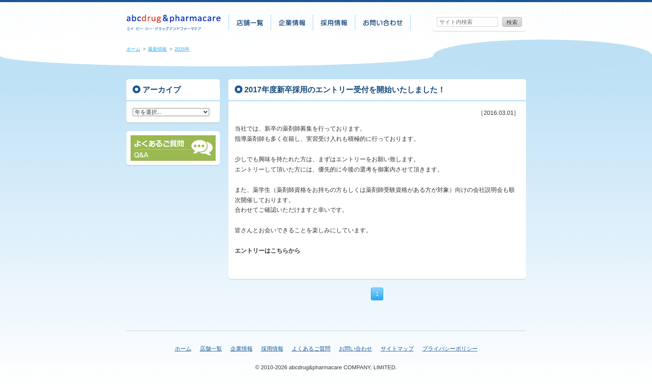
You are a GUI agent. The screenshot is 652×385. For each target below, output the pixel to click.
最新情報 (157, 48)
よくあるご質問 (311, 348)
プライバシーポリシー (450, 348)
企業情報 (292, 23)
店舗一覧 (249, 23)
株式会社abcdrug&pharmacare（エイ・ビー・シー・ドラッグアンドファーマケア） (173, 22)
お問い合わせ (383, 23)
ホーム (133, 48)
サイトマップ (397, 348)
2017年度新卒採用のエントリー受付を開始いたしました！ (345, 90)
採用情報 (334, 23)
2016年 (182, 48)
